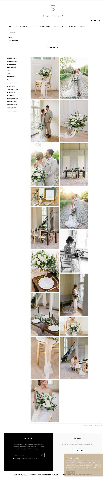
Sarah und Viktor (12, 104)
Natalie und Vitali (12, 61)
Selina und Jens (11, 111)
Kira (8, 80)
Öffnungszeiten (13, 40)
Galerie (82, 26)
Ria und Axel (10, 95)
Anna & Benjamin (12, 64)
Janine (9, 70)
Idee (17, 26)
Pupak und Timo (11, 86)
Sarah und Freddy (12, 101)
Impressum (56, 475)
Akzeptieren (70, 472)
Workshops (72, 26)
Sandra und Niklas (12, 98)
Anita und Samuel (12, 83)
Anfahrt (10, 37)
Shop (56, 26)
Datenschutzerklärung (31, 458)
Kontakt (13, 32)
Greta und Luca (11, 67)
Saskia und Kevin (12, 108)
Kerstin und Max (11, 76)
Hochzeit (25, 26)
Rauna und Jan (11, 92)
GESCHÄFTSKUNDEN (44, 26)
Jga (34, 26)
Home (9, 26)
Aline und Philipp (12, 58)
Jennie (8, 73)
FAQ (63, 26)
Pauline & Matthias (12, 89)
